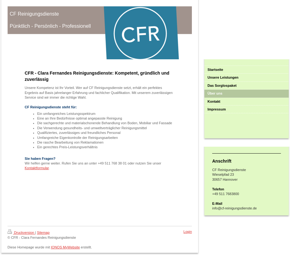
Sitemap (43, 232)
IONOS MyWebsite (65, 247)
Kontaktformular (37, 168)
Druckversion (21, 232)
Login (187, 231)
